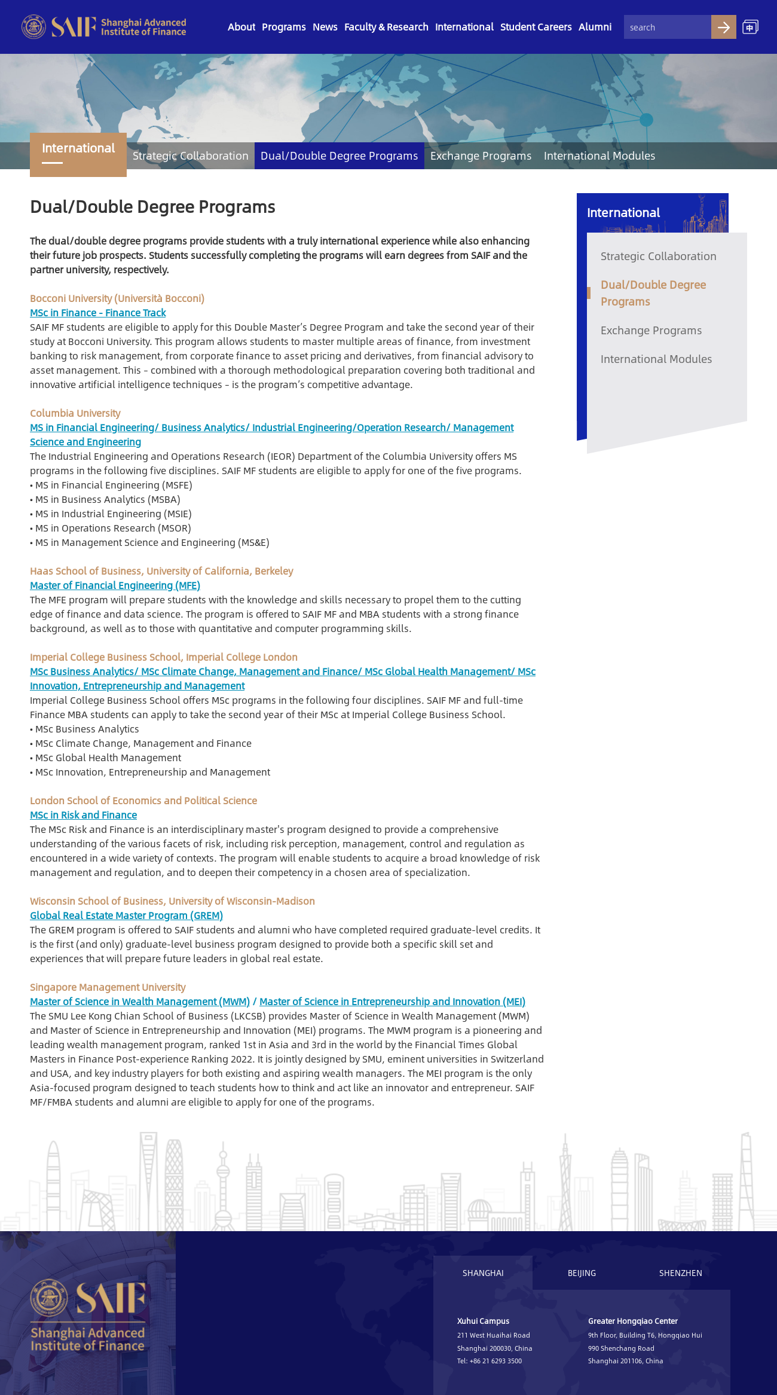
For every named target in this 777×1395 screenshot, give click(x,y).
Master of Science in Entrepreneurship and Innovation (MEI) (392, 1001)
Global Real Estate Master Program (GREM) (126, 915)
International (464, 26)
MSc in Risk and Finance (83, 814)
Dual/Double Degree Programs (339, 155)
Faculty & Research (386, 26)
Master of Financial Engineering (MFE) (115, 585)
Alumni (595, 26)
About (241, 26)
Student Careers (536, 26)
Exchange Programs (481, 155)
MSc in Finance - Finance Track (98, 312)
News (325, 26)
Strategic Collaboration (191, 155)
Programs (284, 26)
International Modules (600, 155)
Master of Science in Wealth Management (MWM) (140, 1001)
